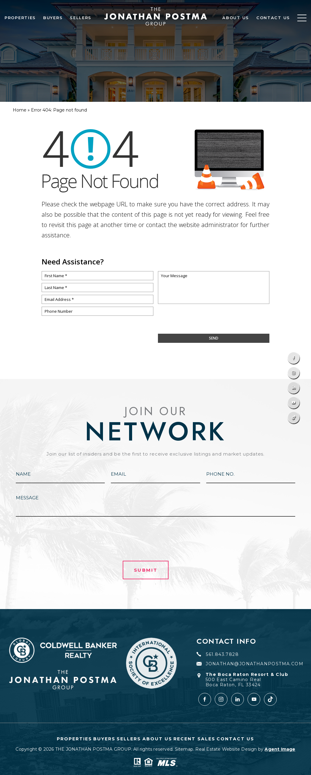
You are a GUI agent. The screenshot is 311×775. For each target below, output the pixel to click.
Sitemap (184, 749)
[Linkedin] (293, 388)
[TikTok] (293, 417)
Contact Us (273, 17)
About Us (235, 17)
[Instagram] (293, 373)
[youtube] (254, 699)
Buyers (53, 17)
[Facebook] (293, 358)
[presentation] (213, 322)
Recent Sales (194, 739)
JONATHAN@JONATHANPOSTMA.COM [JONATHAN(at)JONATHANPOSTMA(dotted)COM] (250, 663)
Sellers (80, 17)
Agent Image (280, 749)
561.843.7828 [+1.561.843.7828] (218, 654)
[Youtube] (293, 402)
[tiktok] (270, 699)
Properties (20, 17)
